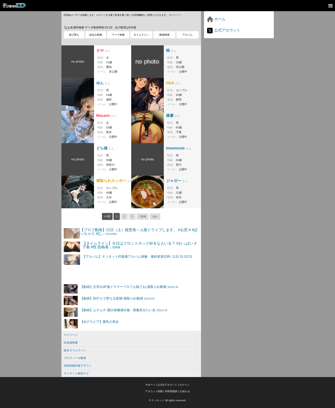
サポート (150, 384)
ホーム (215, 19)
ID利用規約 (171, 391)
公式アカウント (223, 30)
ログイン (177, 15)
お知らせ (185, 391)
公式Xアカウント (167, 384)
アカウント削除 (154, 391)
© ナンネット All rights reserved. (167, 400)
